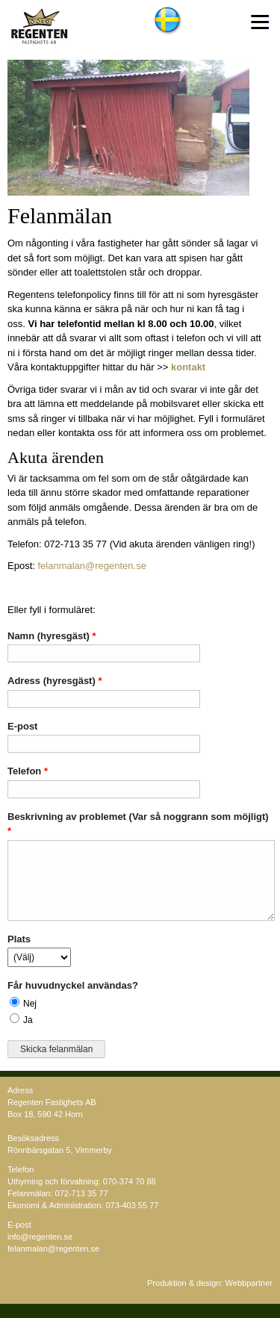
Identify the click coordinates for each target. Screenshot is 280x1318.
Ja (28, 1020)
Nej (30, 1003)
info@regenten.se (39, 1236)
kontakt (188, 367)
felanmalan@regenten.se (91, 565)
